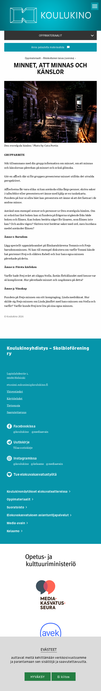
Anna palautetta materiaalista (50, 47)
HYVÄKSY (38, 677)
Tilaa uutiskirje (23, 448)
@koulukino (21, 432)
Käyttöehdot (15, 398)
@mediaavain (40, 432)
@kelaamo (37, 464)
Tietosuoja (13, 405)
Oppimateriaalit (34, 58)
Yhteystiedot (15, 391)
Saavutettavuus (16, 412)
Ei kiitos (63, 677)
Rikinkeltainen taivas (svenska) (59, 58)
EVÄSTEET (49, 649)
